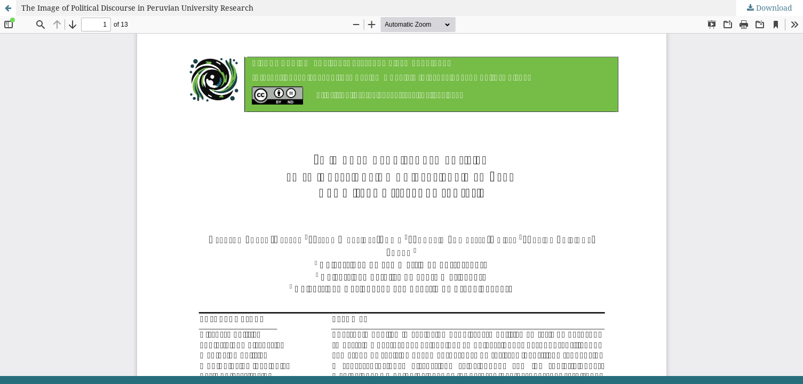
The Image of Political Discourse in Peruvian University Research (137, 8)
